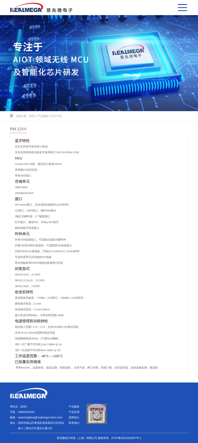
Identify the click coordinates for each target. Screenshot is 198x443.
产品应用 (74, 412)
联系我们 (74, 422)
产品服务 (43, 116)
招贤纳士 (74, 417)
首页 (32, 116)
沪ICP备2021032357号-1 (126, 438)
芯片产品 (56, 116)
